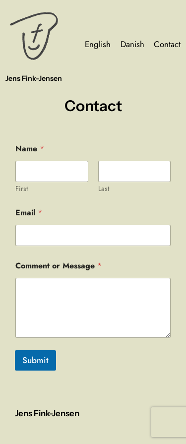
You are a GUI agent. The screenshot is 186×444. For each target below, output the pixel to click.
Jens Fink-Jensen (33, 78)
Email (28, 212)
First (21, 189)
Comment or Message (58, 265)
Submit (35, 360)
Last (103, 189)
